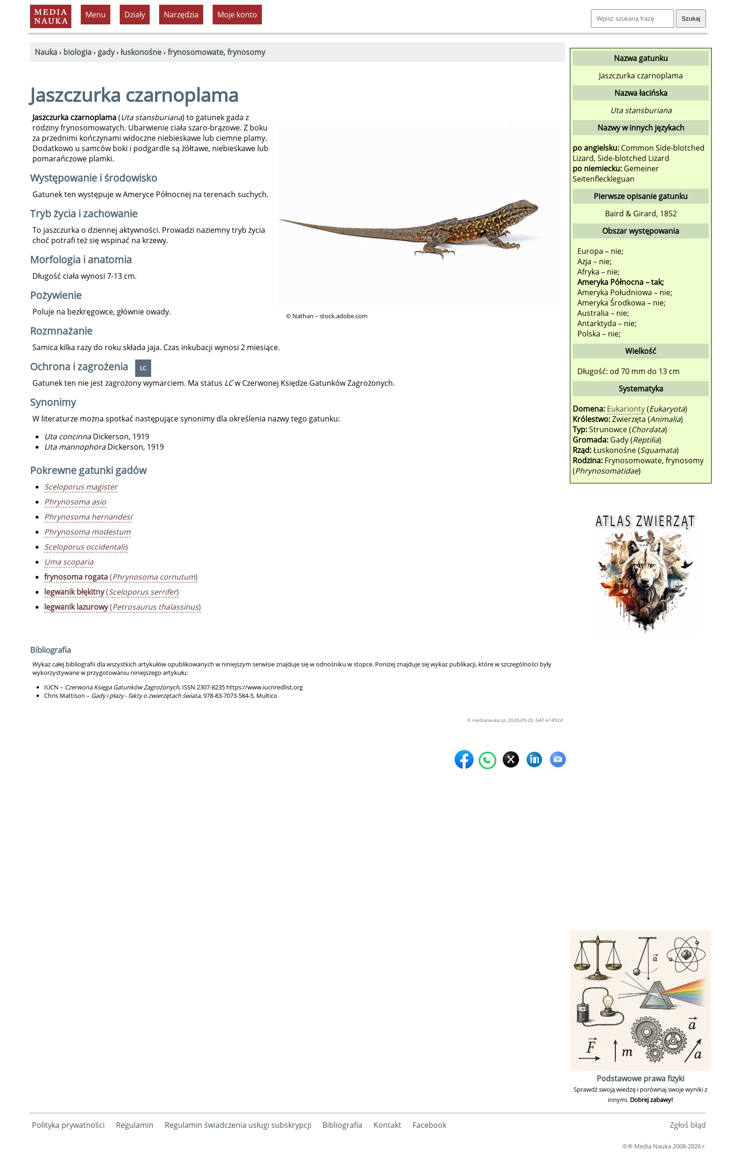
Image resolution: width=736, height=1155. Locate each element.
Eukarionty (626, 409)
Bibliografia (342, 1125)
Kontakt (387, 1125)
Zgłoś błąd (688, 1125)
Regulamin (134, 1125)
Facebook (429, 1125)
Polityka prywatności (68, 1125)
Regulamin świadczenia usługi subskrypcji (238, 1125)
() (121, 577)
